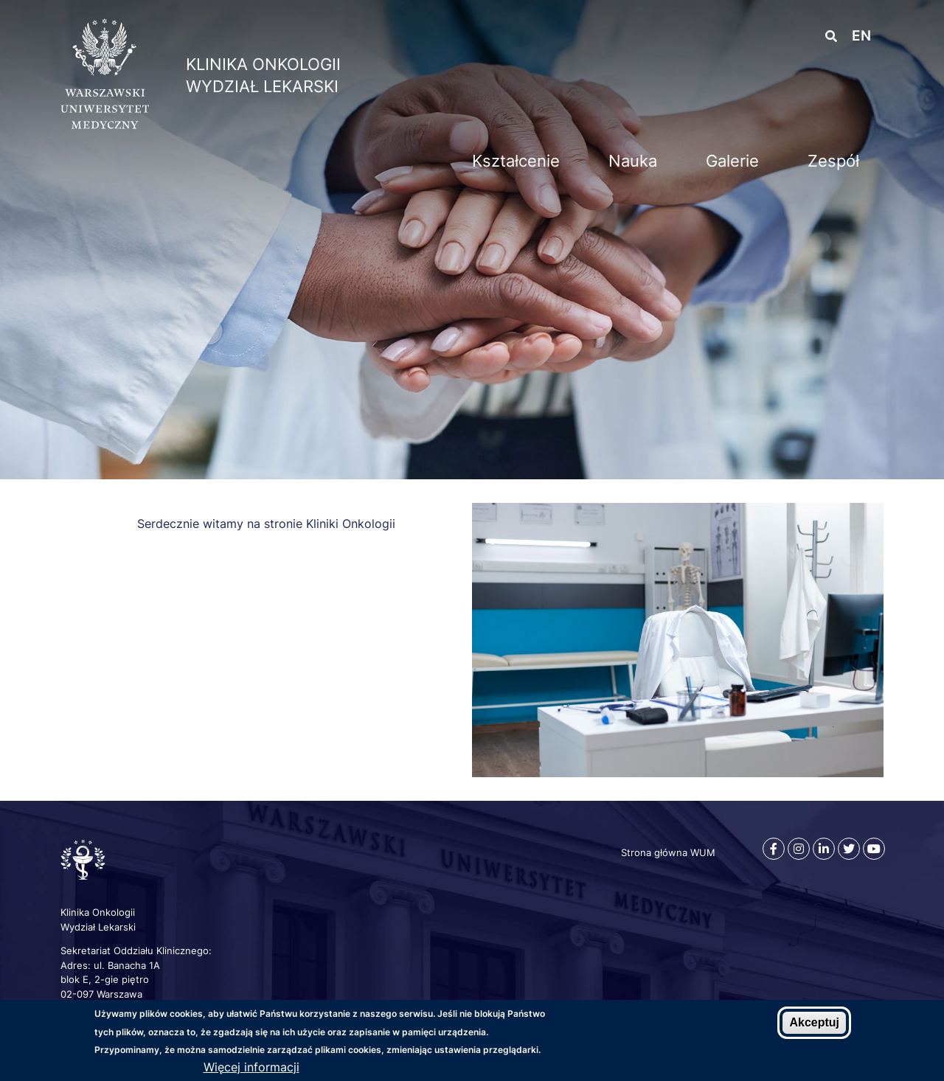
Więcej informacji (251, 1067)
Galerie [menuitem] (732, 160)
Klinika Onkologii (263, 64)
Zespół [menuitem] (833, 160)
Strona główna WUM (668, 852)
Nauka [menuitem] (632, 160)
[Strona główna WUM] (104, 124)
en (861, 35)
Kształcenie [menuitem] (516, 160)
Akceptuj (814, 1023)
